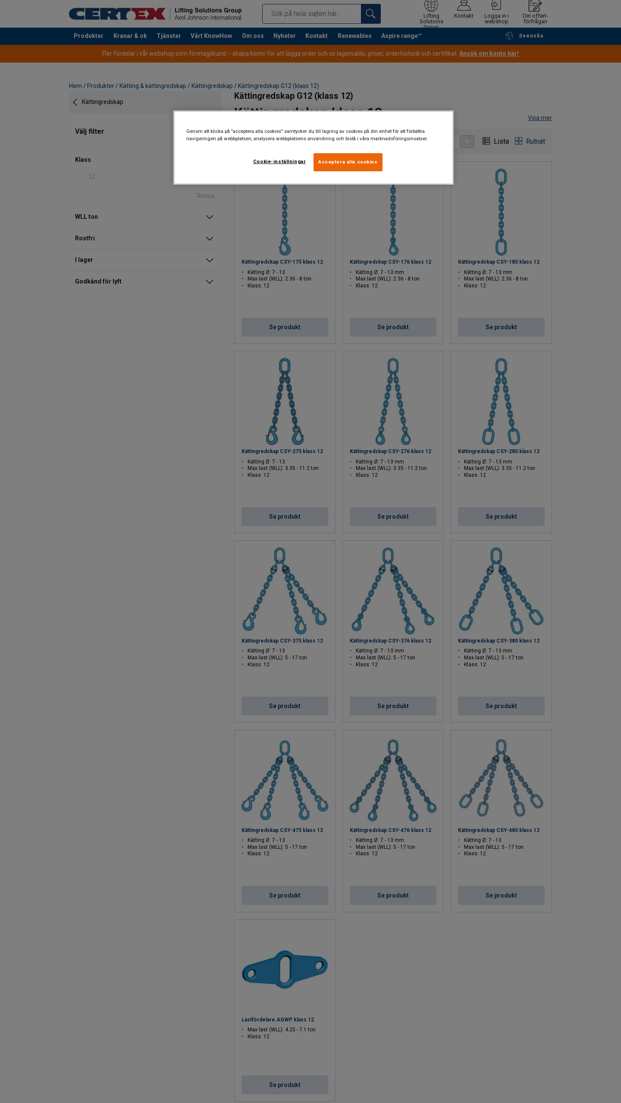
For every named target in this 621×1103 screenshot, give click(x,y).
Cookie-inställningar (279, 161)
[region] (313, 147)
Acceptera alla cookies (348, 162)
